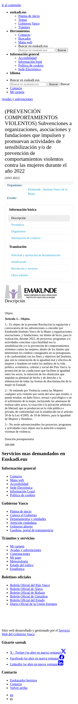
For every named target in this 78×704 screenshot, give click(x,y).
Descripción (18, 218)
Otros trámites (19, 275)
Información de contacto (26, 238)
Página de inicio (29, 16)
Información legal (30, 61)
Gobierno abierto (21, 526)
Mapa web (25, 42)
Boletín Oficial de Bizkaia (27, 592)
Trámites (24, 27)
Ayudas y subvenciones (17, 99)
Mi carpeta (17, 92)
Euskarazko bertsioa (23, 680)
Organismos (18, 231)
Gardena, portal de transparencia (31, 530)
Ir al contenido (11, 5)
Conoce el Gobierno (23, 515)
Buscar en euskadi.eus (33, 46)
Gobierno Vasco (29, 23)
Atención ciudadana (23, 522)
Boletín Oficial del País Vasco (30, 585)
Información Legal (22, 491)
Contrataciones (20, 554)
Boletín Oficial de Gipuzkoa (29, 596)
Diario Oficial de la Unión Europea (33, 604)
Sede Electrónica (29, 69)
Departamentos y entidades (28, 519)
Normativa (17, 224)
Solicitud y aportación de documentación (35, 255)
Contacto (24, 35)
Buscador (24, 38)
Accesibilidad (27, 58)
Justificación (18, 261)
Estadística (17, 569)
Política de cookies (30, 65)
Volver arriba (18, 688)
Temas (22, 20)
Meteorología (19, 561)
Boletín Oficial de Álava (26, 589)
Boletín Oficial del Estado (27, 600)
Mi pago (15, 557)
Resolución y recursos (24, 268)
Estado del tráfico (21, 565)
